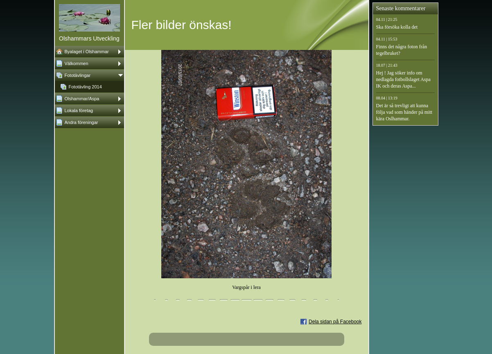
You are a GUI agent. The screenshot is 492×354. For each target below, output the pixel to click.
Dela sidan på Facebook (335, 322)
